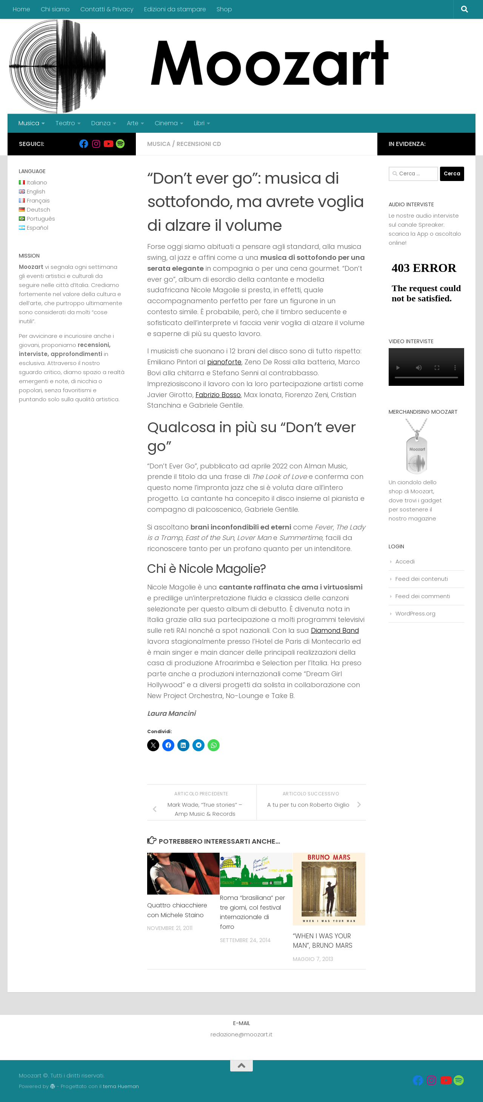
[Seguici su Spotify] (120, 143)
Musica (28, 123)
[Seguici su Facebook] (83, 143)
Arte (132, 123)
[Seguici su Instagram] (95, 143)
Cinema (166, 123)
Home (21, 9)
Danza (101, 123)
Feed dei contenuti (421, 579)
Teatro (65, 123)
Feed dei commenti (422, 596)
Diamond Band (336, 630)
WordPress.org (415, 613)
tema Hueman (121, 1086)
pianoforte (225, 362)
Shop (224, 9)
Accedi (405, 561)
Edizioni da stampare (175, 9)
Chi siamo (55, 9)
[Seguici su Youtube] (107, 143)
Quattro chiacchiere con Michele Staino (179, 910)
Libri (199, 123)
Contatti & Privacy (107, 9)
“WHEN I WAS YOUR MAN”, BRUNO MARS (322, 941)
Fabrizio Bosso (219, 394)
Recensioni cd (200, 144)
